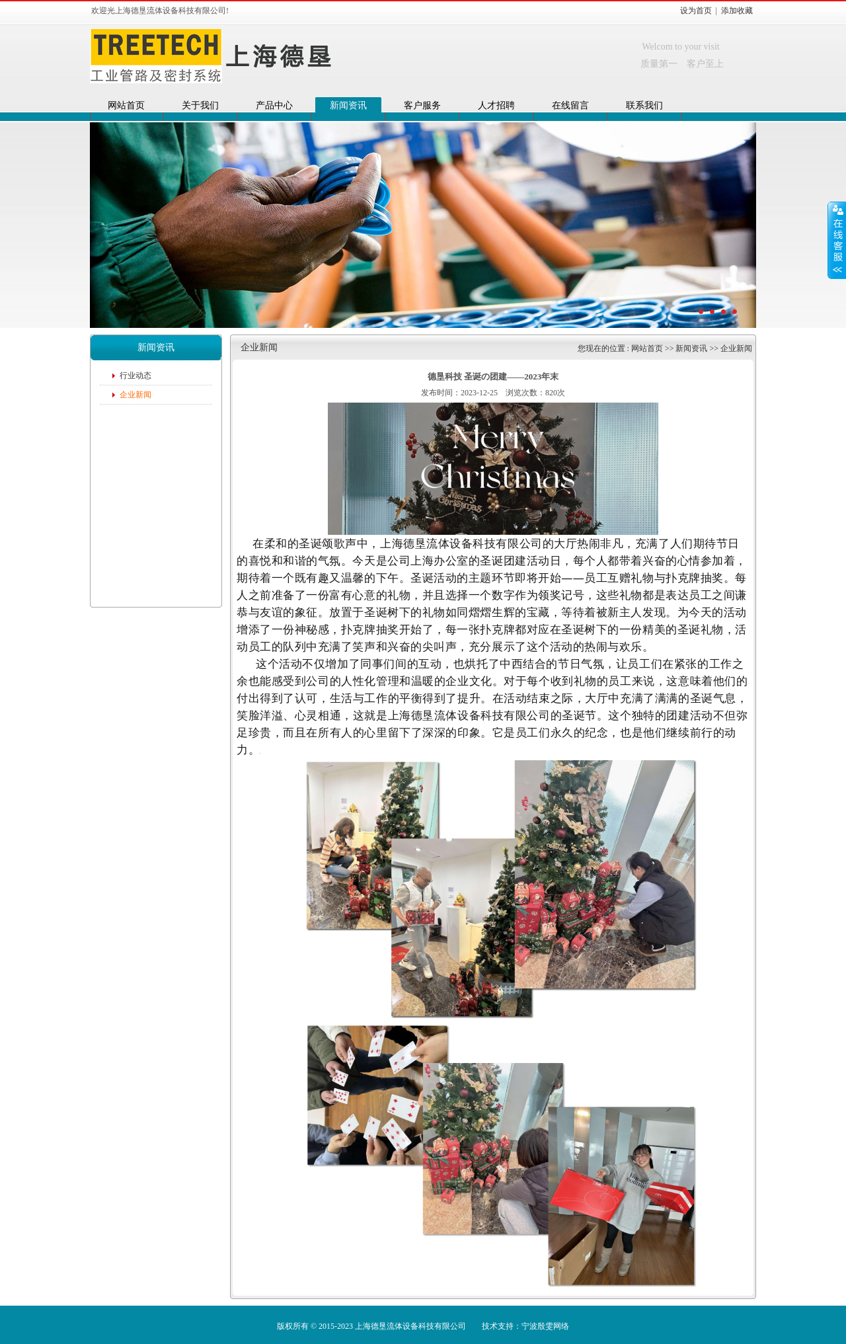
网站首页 (126, 105)
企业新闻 (135, 394)
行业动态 (135, 375)
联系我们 (644, 105)
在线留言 (570, 105)
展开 (836, 240)
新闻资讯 (348, 105)
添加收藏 (737, 10)
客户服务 (422, 105)
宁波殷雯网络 (545, 1326)
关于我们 (200, 105)
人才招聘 (496, 105)
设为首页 (696, 10)
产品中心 (274, 105)
